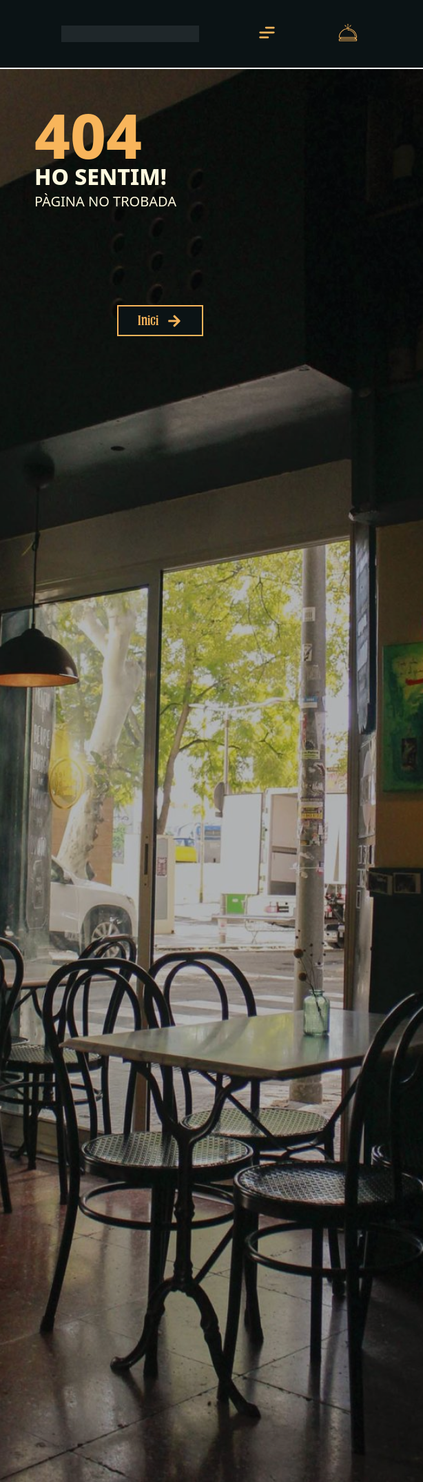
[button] (267, 34)
